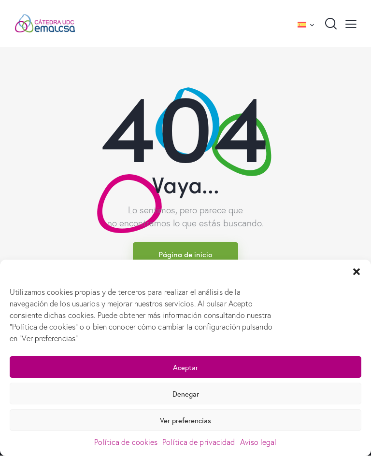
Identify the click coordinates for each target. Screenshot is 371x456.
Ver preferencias (185, 420)
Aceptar (185, 367)
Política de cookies (125, 442)
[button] (356, 271)
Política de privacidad (198, 442)
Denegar (185, 394)
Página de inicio (185, 254)
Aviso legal (258, 442)
